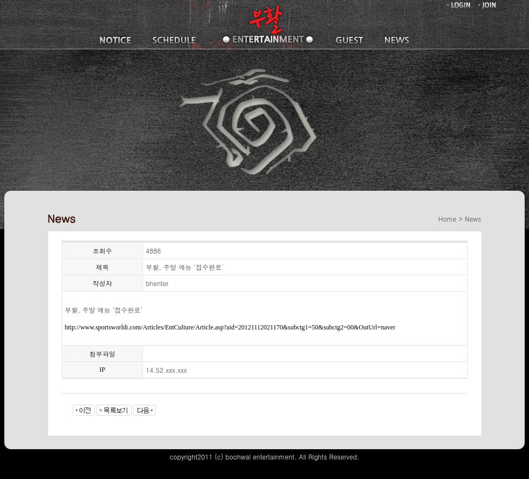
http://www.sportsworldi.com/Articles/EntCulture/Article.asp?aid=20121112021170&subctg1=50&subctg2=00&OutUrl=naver (230, 327)
